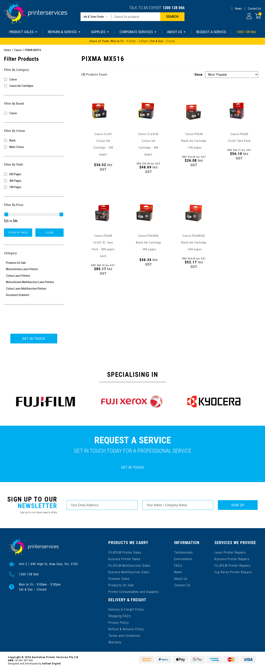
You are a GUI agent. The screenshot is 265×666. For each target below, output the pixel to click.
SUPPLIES (100, 32)
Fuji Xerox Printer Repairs (233, 571)
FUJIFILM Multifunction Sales (129, 565)
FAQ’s (178, 565)
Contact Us (254, 8)
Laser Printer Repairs (230, 552)
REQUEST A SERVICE (211, 32)
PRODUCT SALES (23, 32)
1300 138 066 (173, 7)
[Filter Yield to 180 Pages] (34, 187)
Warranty (114, 639)
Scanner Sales (119, 577)
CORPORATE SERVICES (138, 32)
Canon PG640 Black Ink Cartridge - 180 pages (194, 140)
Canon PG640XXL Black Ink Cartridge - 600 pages (194, 242)
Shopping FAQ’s (119, 614)
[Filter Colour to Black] (34, 140)
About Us (181, 577)
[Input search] (135, 16)
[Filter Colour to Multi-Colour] (34, 147)
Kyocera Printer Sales (124, 558)
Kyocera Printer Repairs (232, 558)
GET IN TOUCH (33, 338)
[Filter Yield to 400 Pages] (34, 181)
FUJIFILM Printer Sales (124, 552)
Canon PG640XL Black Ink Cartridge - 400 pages (148, 242)
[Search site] (172, 16)
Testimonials (183, 552)
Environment (183, 558)
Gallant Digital (51, 660)
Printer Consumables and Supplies (133, 590)
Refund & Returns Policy (126, 626)
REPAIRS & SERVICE (64, 32)
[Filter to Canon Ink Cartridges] (34, 86)
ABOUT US (176, 32)
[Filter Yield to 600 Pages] (34, 174)
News (238, 8)
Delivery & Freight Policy (126, 607)
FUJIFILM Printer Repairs (233, 565)
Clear (49, 232)
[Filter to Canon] (34, 79)
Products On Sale (121, 584)
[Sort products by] (231, 74)
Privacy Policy (118, 620)
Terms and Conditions (124, 633)
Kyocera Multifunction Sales (128, 571)
